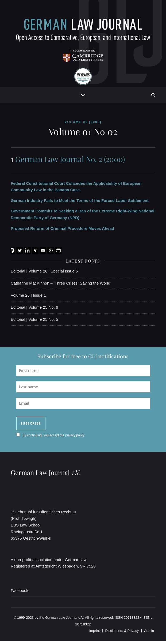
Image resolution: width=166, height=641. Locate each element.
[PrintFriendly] (58, 250)
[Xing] (35, 250)
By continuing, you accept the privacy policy (53, 435)
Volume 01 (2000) (82, 122)
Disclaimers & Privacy (122, 631)
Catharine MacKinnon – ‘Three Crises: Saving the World (60, 283)
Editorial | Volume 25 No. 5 (34, 319)
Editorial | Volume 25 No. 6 (34, 307)
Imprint (94, 631)
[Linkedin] (27, 250)
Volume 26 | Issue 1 (28, 295)
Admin (149, 631)
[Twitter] (19, 250)
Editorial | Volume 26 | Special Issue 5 (44, 271)
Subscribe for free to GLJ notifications (83, 356)
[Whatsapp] (50, 250)
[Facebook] (12, 250)
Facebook (19, 590)
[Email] (43, 250)
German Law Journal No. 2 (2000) (70, 159)
